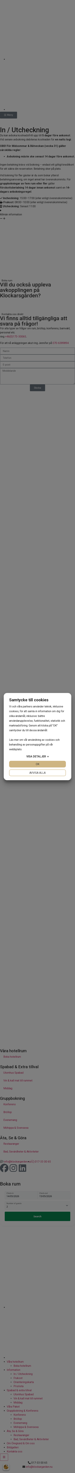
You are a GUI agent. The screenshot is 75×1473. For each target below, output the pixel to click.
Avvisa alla (37, 772)
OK (37, 764)
